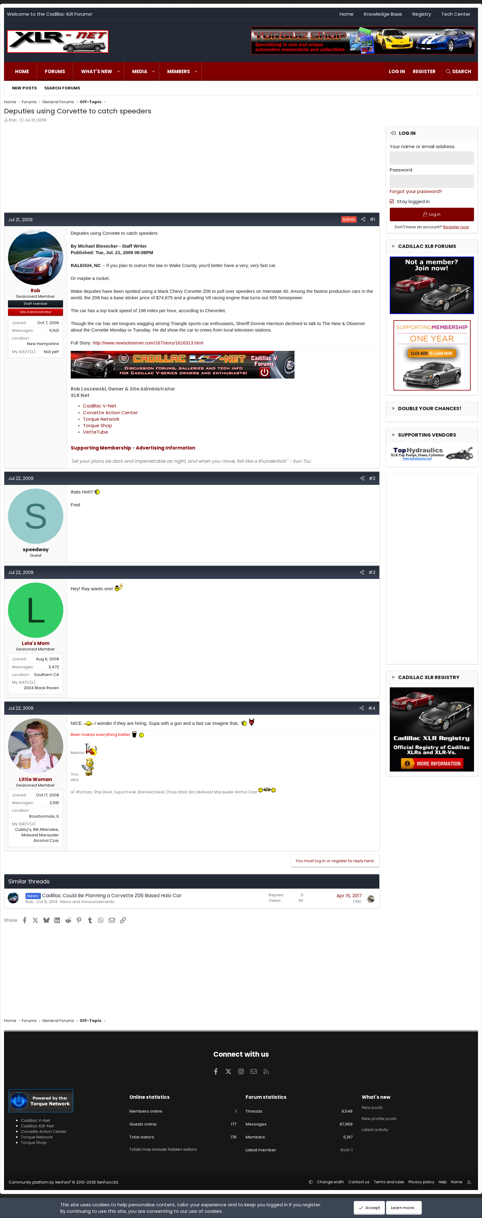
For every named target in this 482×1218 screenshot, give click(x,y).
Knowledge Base (383, 14)
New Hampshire (43, 344)
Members (178, 71)
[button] (118, 71)
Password (401, 170)
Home (347, 14)
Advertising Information (165, 448)
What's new (96, 71)
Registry (422, 14)
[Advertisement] (188, 169)
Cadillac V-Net (100, 406)
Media (139, 71)
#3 (372, 572)
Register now (456, 227)
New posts (24, 88)
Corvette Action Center (110, 412)
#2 (372, 478)
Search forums (62, 88)
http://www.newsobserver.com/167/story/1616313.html (148, 342)
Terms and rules (389, 1182)
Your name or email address (422, 146)
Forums (55, 71)
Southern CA (46, 675)
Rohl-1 (347, 1150)
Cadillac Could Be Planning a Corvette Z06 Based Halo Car (112, 895)
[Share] (363, 219)
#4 (371, 708)
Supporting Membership (101, 448)
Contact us (358, 1182)
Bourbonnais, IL (44, 816)
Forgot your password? (416, 191)
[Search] (458, 71)
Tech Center (455, 14)
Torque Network (101, 419)
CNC (357, 901)
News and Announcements (87, 902)
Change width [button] (330, 1182)
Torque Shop (97, 425)
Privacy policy (421, 1182)
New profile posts (379, 1119)
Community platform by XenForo (64, 1182)
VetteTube (95, 432)
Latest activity (375, 1130)
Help (443, 1182)
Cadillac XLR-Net (37, 1126)
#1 (372, 219)
